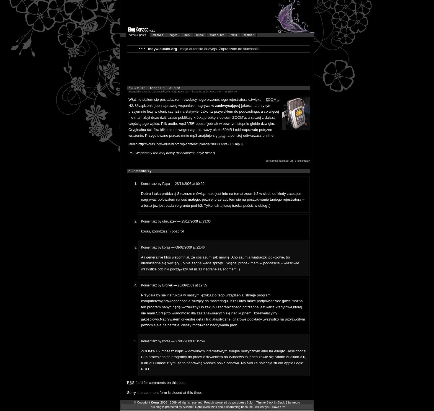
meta (234, 35)
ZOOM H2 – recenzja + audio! (154, 88)
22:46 (201, 247)
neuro (296, 402)
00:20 (200, 184)
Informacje (171, 91)
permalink (271, 160)
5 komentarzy (302, 160)
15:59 (201, 341)
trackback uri (286, 160)
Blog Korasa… (217, 16)
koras (166, 247)
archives (158, 35)
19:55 (203, 285)
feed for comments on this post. (157, 383)
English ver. (231, 91)
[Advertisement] (218, 68)
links (187, 35)
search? (249, 35)
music (200, 35)
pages (173, 35)
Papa (166, 184)
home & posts (138, 35)
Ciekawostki (158, 91)
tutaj (221, 135)
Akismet (188, 407)
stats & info (217, 35)
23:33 (206, 221)
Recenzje (183, 91)
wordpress (239, 402)
